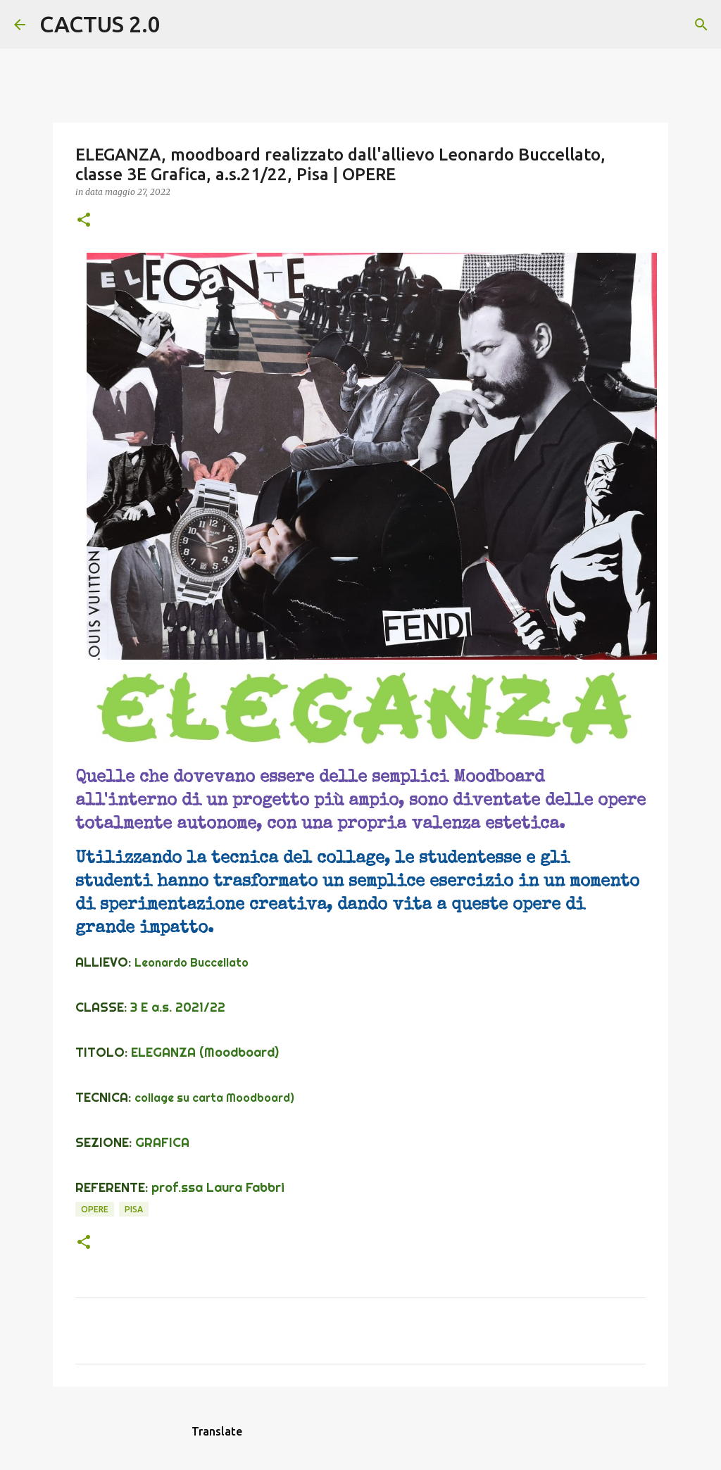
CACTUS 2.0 (100, 24)
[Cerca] (180, 25)
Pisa (134, 1209)
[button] (83, 220)
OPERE (94, 1209)
